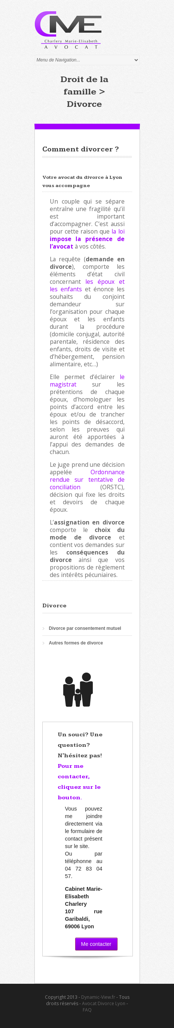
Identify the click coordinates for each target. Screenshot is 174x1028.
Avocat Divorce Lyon (103, 1003)
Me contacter (96, 944)
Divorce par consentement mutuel (85, 628)
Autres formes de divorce (76, 643)
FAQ (87, 1010)
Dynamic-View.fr (98, 997)
